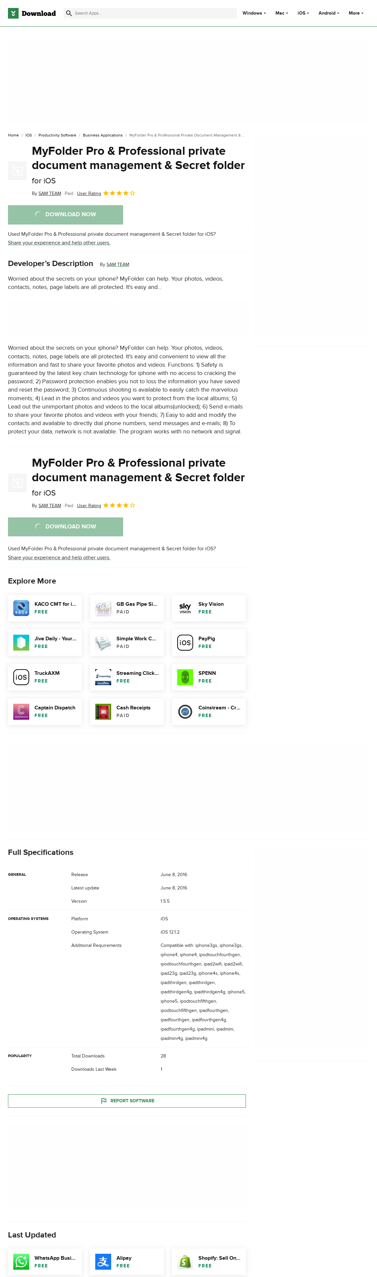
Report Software (127, 1101)
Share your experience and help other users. (59, 242)
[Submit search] (69, 13)
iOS (301, 13)
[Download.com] (32, 13)
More (357, 13)
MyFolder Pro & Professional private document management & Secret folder (138, 165)
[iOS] (29, 135)
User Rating (106, 193)
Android (327, 13)
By (46, 193)
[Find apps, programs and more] (150, 13)
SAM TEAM (118, 264)
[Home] (13, 135)
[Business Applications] (103, 135)
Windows (252, 13)
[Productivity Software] (57, 135)
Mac (279, 13)
